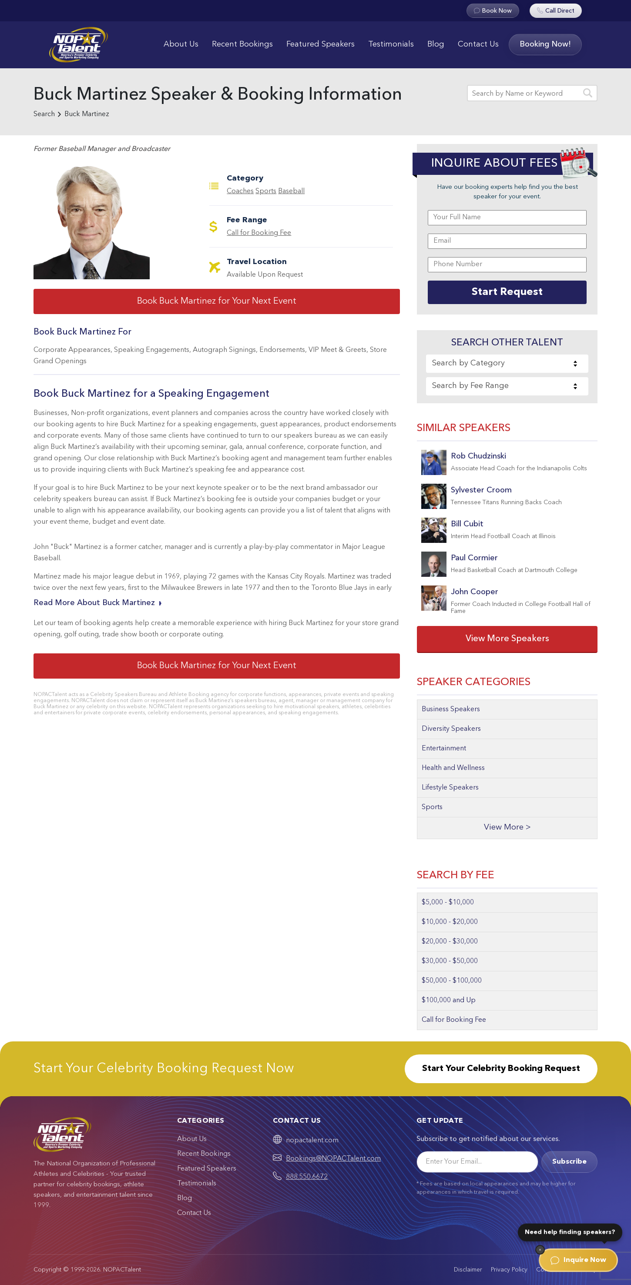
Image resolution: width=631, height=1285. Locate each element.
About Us (181, 44)
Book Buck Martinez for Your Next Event (216, 301)
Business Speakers (451, 709)
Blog (435, 44)
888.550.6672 (307, 1177)
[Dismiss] (540, 1250)
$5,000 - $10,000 (448, 902)
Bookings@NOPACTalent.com (333, 1158)
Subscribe (569, 1161)
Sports (265, 191)
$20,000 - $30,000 (450, 941)
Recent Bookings (242, 44)
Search (44, 114)
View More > (507, 827)
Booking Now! (545, 44)
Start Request (507, 292)
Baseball (291, 191)
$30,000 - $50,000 (450, 961)
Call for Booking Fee (259, 233)
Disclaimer (468, 1270)
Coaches (240, 191)
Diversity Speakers (451, 729)
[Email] (477, 1162)
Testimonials (391, 44)
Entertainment (444, 748)
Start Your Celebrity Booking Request (501, 1068)
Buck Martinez (86, 114)
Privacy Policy (509, 1270)
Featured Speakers (320, 44)
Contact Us (478, 44)
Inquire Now (578, 1260)
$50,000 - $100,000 (452, 980)
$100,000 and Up (449, 1000)
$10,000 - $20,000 (450, 922)
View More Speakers (507, 639)
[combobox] (507, 364)
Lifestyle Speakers (450, 787)
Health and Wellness (453, 768)
